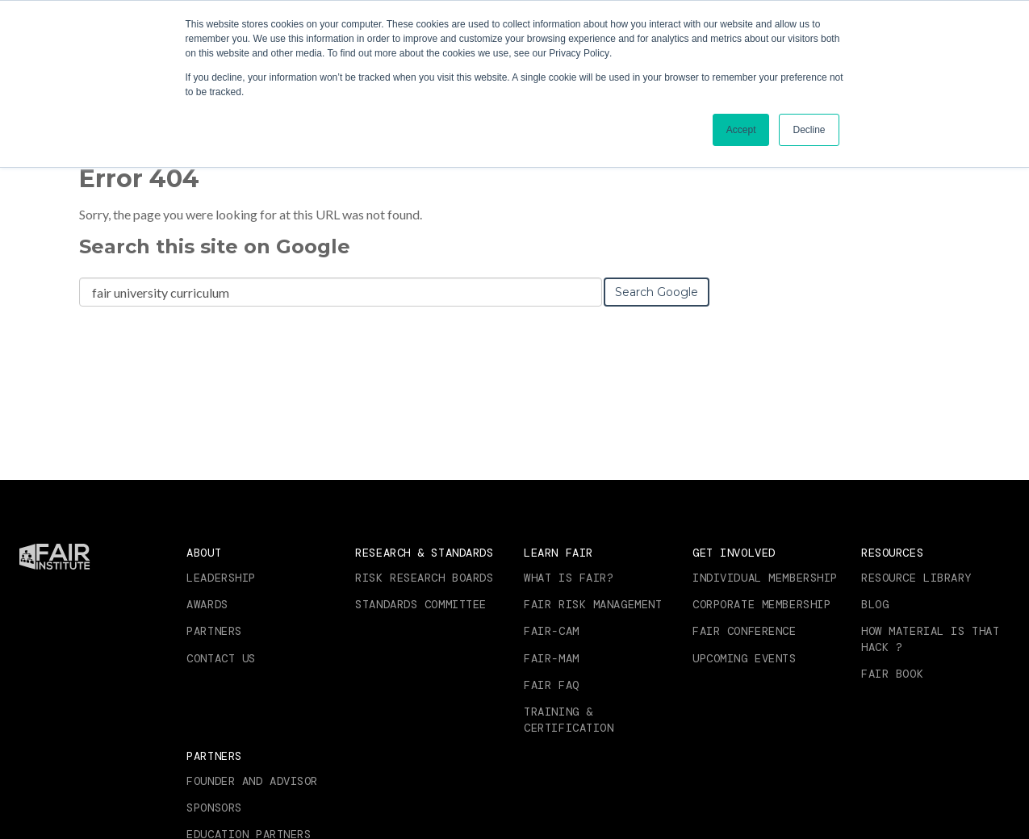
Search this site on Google (214, 246)
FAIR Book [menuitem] (892, 673)
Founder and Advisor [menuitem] (252, 781)
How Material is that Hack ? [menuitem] (930, 639)
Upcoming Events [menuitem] (744, 658)
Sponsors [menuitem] (213, 807)
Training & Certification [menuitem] (568, 719)
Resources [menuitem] (892, 552)
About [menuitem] (203, 552)
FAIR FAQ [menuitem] (551, 685)
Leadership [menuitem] (221, 577)
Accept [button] (741, 130)
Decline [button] (809, 130)
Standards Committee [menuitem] (421, 604)
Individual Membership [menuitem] (765, 577)
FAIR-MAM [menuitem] (551, 658)
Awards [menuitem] (207, 604)
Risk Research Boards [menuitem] (424, 577)
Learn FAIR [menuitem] (558, 552)
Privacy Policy (579, 53)
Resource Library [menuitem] (916, 577)
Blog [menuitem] (875, 604)
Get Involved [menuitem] (734, 552)
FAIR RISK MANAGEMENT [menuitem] (593, 604)
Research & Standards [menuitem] (424, 552)
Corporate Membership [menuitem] (761, 604)
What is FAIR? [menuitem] (568, 577)
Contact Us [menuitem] (221, 658)
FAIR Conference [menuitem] (744, 631)
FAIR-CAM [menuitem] (551, 631)
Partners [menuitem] (213, 631)
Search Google (656, 292)
